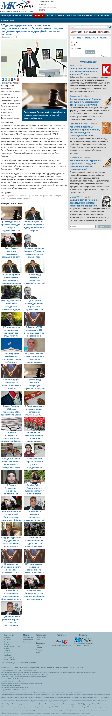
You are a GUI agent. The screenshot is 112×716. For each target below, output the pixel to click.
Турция (58, 196)
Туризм (49, 16)
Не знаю (77, 48)
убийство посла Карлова (19, 198)
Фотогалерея (9, 657)
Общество (39, 16)
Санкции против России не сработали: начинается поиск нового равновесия (84, 203)
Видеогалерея (9, 659)
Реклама (39, 650)
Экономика (60, 16)
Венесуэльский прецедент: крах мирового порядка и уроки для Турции (84, 71)
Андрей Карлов (11, 196)
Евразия (7, 637)
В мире (7, 644)
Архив (38, 652)
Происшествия (101, 16)
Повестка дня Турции (80, 124)
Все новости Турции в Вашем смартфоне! (18, 663)
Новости (16, 16)
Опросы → (105, 56)
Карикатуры (27, 642)
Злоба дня (8, 655)
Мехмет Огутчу (76, 197)
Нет (75, 42)
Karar (72, 65)
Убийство (4, 198)
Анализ (7, 651)
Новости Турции (41, 196)
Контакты (39, 648)
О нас (38, 645)
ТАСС (51, 196)
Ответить (90, 52)
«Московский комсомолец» (58, 667)
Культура (71, 16)
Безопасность (84, 16)
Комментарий (76, 96)
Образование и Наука (12, 646)
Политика (27, 16)
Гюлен (21, 196)
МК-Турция (6, 16)
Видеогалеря (28, 640)
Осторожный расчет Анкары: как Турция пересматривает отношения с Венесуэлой (85, 102)
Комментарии (7, 20)
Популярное (8, 642)
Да (75, 45)
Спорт (6, 648)
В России (7, 640)
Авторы (38, 640)
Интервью (8, 653)
